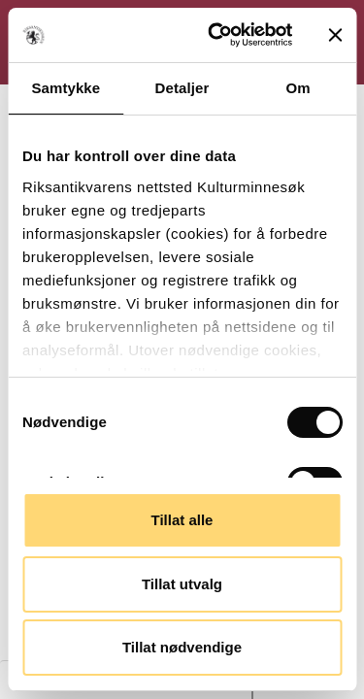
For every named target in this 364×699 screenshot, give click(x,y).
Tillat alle (182, 520)
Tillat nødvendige (182, 647)
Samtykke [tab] (65, 88)
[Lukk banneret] (335, 35)
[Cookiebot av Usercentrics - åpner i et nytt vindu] (217, 35)
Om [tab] (298, 88)
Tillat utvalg (182, 584)
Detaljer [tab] (182, 88)
